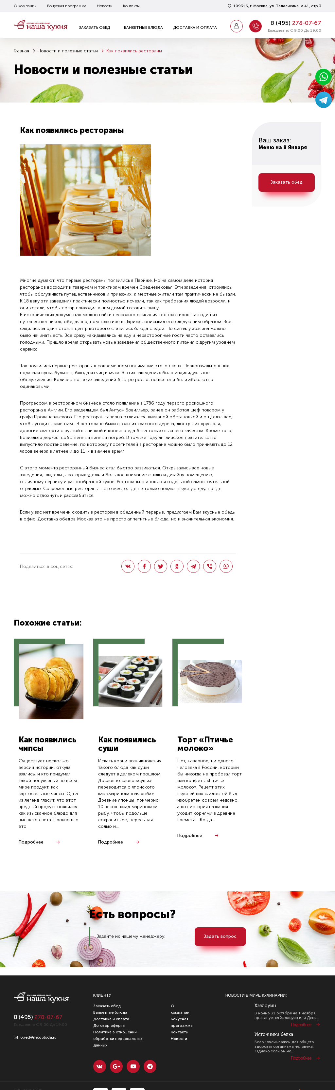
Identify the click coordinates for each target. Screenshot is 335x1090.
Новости (105, 6)
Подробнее (31, 842)
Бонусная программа (66, 6)
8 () (296, 23)
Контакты (131, 6)
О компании (25, 6)
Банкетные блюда (143, 27)
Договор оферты (109, 1025)
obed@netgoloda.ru (35, 1037)
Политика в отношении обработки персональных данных (117, 1038)
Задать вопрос (220, 936)
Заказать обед (94, 27)
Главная (21, 51)
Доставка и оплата (195, 27)
